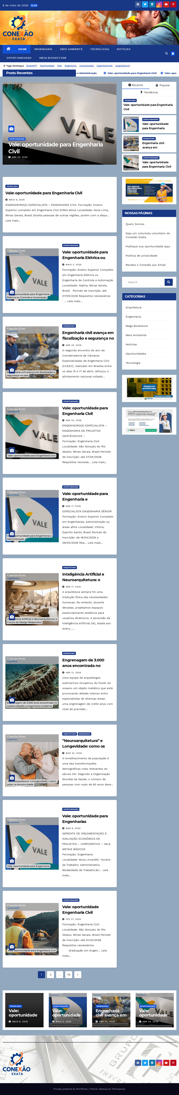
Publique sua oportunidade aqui (148, 246)
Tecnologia (99, 49)
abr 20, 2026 (20, 157)
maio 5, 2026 (73, 264)
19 (68, 974)
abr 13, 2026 (73, 672)
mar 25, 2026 (74, 753)
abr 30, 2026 (73, 345)
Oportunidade (47, 66)
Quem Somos (135, 224)
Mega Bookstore (52, 57)
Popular (163, 85)
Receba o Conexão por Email (146, 265)
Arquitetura (69, 567)
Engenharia (43, 49)
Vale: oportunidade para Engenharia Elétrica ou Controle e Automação (85, 258)
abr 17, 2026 (73, 506)
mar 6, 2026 (73, 828)
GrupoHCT (31, 66)
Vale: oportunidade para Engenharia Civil (56, 148)
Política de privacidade (141, 255)
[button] (166, 53)
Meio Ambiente (71, 49)
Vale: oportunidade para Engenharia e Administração (85, 499)
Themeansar (118, 1089)
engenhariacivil (104, 66)
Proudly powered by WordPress (70, 1089)
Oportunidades (19, 57)
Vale (59, 66)
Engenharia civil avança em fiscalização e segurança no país (88, 338)
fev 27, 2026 (73, 919)
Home (22, 49)
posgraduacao (123, 66)
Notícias (124, 49)
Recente (135, 85)
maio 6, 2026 (17, 199)
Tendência (149, 92)
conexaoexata (87, 66)
